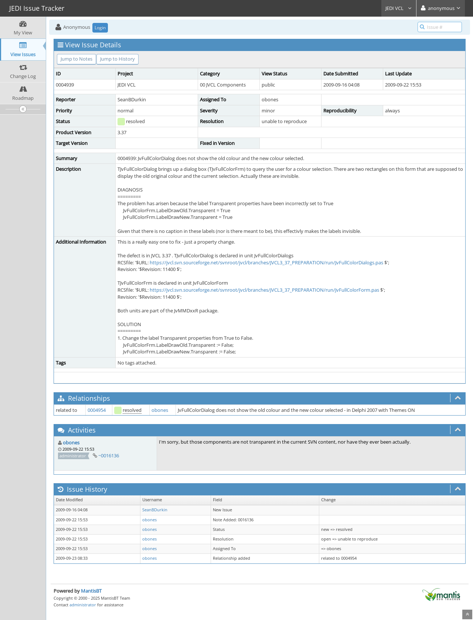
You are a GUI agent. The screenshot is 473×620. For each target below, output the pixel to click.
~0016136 (108, 455)
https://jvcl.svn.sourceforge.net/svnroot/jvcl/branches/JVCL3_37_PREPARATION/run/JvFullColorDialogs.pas (266, 262)
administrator (82, 604)
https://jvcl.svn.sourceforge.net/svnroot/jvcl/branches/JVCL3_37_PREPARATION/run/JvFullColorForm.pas (264, 290)
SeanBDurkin (154, 509)
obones (160, 410)
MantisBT (91, 590)
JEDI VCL (398, 8)
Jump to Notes (76, 58)
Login (100, 27)
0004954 (97, 410)
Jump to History (117, 58)
